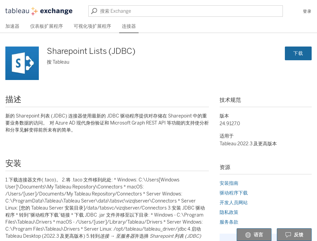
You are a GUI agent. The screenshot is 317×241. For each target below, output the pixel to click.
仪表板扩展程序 (46, 26)
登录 (307, 11)
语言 (254, 235)
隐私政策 (229, 212)
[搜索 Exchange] (185, 11)
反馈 (294, 235)
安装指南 (229, 183)
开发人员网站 (234, 203)
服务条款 (229, 222)
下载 (298, 53)
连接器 (129, 26)
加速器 (12, 26)
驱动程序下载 (234, 193)
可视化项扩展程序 (92, 26)
